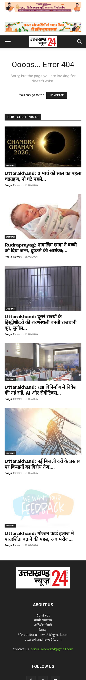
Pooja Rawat (13, 185)
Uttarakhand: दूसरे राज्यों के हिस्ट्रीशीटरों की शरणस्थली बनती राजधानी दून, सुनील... (40, 322)
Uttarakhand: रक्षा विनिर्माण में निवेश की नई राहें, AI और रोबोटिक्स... (40, 390)
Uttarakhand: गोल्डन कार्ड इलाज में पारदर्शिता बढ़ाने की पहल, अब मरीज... (39, 520)
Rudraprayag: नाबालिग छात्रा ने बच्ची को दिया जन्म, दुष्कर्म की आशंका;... (41, 247)
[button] (7, 41)
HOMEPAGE (57, 95)
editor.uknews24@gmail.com (52, 633)
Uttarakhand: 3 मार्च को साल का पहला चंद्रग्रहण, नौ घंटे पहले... (43, 176)
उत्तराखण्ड (10, 165)
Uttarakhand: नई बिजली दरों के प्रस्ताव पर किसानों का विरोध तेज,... (42, 455)
